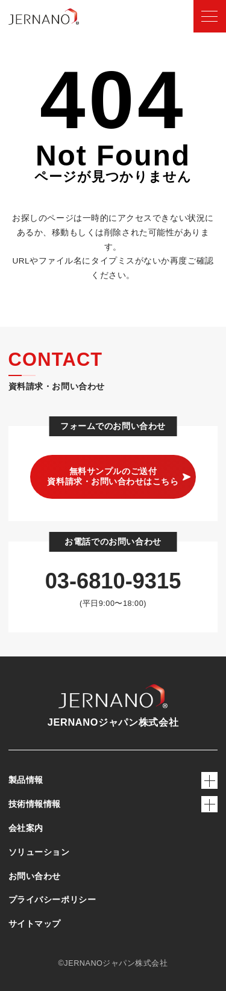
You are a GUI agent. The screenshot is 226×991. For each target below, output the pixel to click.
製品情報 (113, 780)
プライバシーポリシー (52, 899)
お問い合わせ (34, 876)
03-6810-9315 (113, 581)
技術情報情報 (113, 804)
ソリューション (39, 852)
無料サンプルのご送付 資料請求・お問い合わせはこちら (112, 476)
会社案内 (25, 828)
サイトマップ (34, 923)
